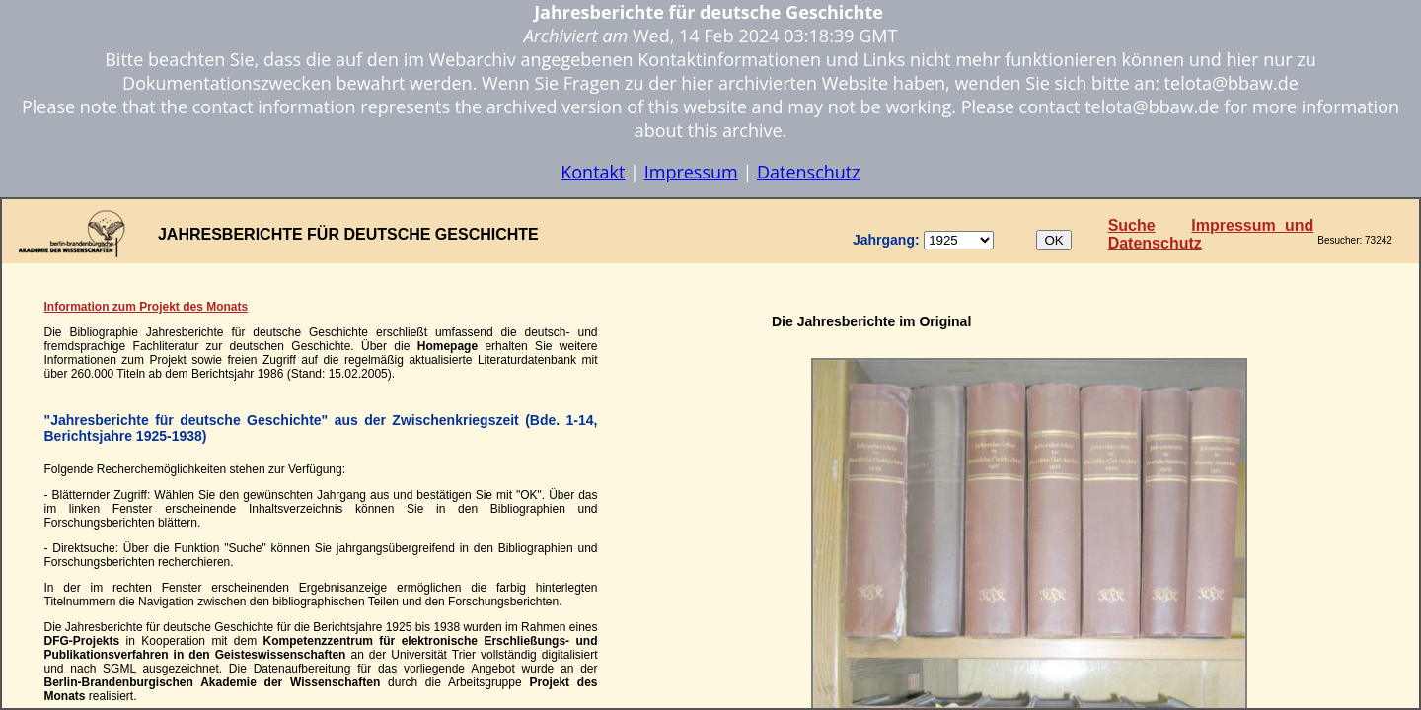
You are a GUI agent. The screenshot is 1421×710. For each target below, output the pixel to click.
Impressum (691, 171)
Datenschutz (808, 171)
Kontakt (593, 171)
